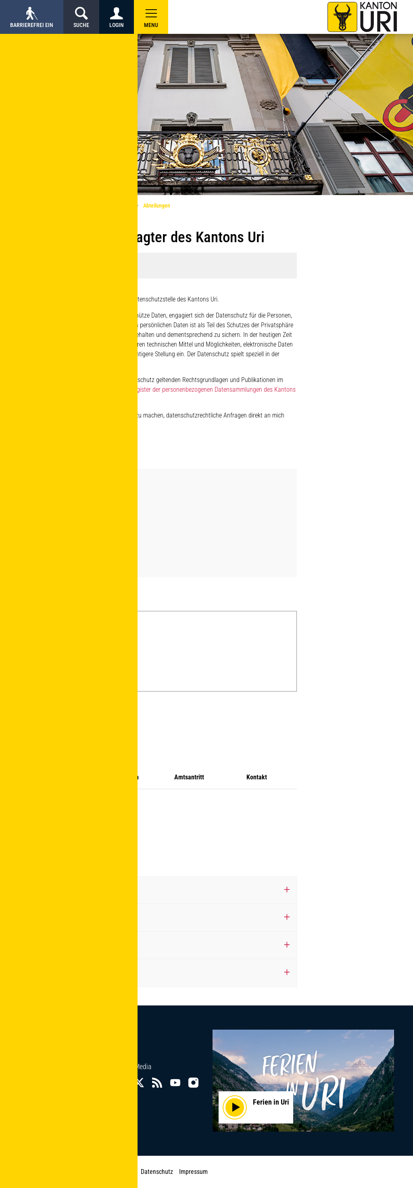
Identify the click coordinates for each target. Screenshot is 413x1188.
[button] (151, 17)
